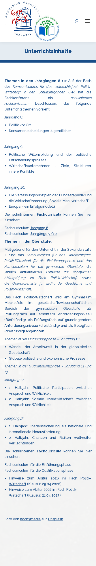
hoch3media (30, 519)
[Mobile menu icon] (87, 21)
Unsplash (55, 519)
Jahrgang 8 (39, 228)
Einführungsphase (56, 465)
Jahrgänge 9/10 (43, 234)
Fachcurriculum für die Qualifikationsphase (39, 470)
